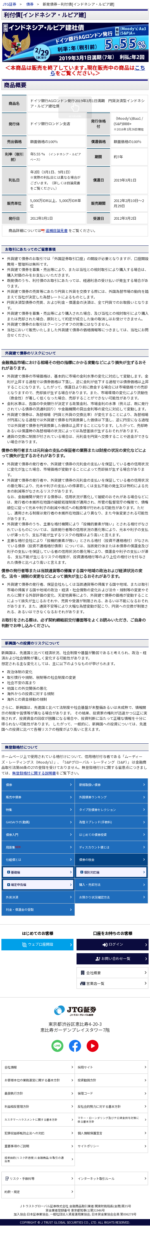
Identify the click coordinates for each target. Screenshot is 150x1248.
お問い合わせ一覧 (112, 959)
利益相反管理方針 (16, 1106)
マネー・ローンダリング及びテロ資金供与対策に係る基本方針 (108, 1119)
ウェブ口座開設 (38, 944)
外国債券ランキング (93, 797)
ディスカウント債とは (94, 847)
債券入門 (12, 834)
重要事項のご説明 (16, 1146)
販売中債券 (13, 797)
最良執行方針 (13, 1093)
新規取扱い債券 (90, 784)
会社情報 (10, 1067)
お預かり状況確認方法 (94, 897)
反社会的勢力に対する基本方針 (99, 1106)
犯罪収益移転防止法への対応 (24, 1133)
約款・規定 (12, 1191)
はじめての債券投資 (93, 834)
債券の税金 (86, 859)
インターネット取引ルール (96, 1178)
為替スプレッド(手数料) (95, 822)
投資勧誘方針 (87, 1080)
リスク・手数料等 (19, 1178)
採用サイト (85, 1067)
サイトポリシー (88, 1146)
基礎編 (15, 872)
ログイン (112, 944)
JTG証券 (10, 4)
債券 (30, 4)
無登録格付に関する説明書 (34, 773)
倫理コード (85, 1093)
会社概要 (90, 973)
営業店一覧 (92, 983)
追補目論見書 (54, 230)
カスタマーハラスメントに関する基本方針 (31, 1119)
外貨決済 (12, 897)
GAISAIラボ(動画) (18, 822)
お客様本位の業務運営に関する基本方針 (32, 1080)
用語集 (13, 847)
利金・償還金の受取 (20, 909)
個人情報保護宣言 (90, 1133)
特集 (9, 809)
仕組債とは (13, 859)
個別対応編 (91, 872)
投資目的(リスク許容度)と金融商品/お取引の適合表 (34, 1159)
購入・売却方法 (90, 884)
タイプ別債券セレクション (97, 809)
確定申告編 (18, 884)
